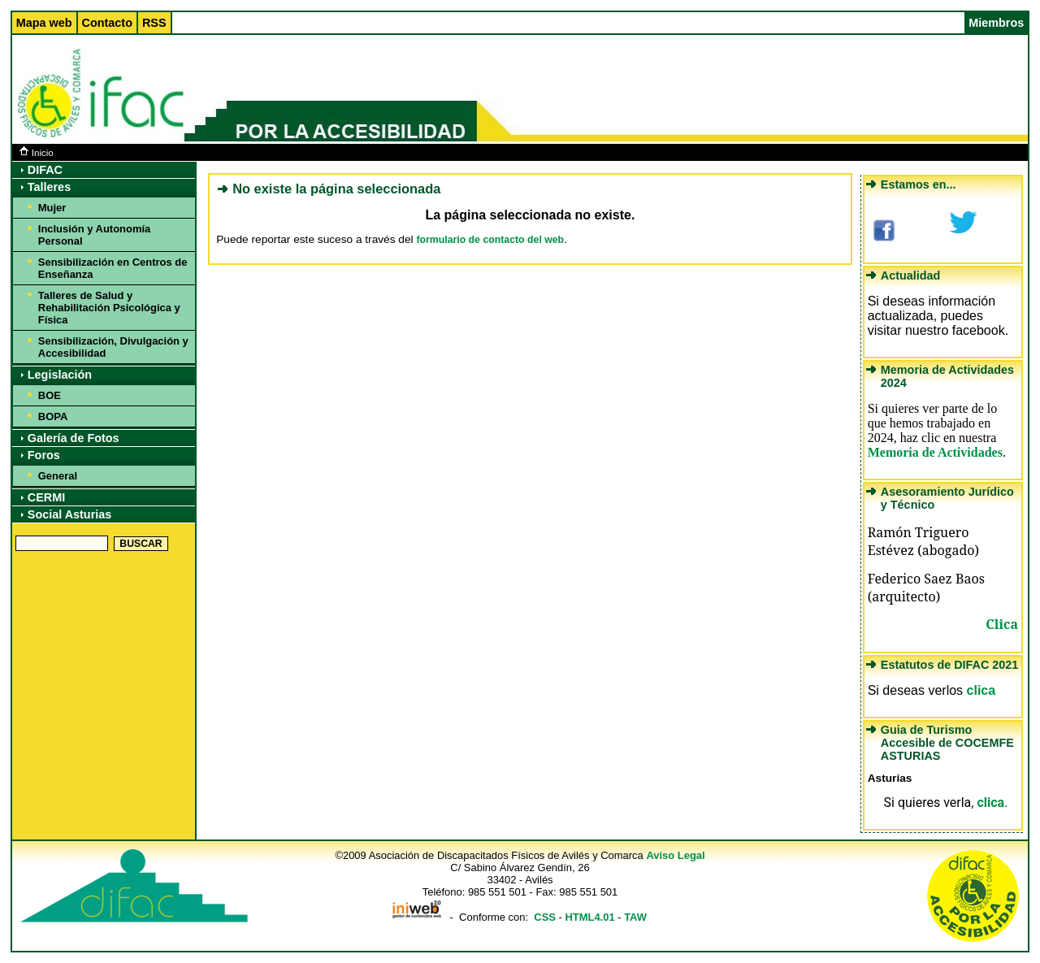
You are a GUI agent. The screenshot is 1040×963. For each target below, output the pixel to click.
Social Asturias (69, 514)
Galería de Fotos (73, 438)
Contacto (107, 22)
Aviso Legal (675, 855)
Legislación (60, 374)
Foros (44, 455)
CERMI (46, 497)
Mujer (52, 208)
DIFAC (45, 169)
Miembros (996, 22)
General (57, 476)
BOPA (52, 416)
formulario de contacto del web (490, 239)
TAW (635, 917)
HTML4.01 (589, 917)
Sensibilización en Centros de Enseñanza (113, 268)
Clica (1002, 624)
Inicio (37, 153)
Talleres (49, 186)
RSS (154, 22)
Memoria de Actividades (935, 452)
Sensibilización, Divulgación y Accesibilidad (113, 347)
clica (981, 690)
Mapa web (44, 22)
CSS (545, 917)
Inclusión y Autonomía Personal (94, 235)
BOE (49, 395)
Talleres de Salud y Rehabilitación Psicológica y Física (109, 307)
